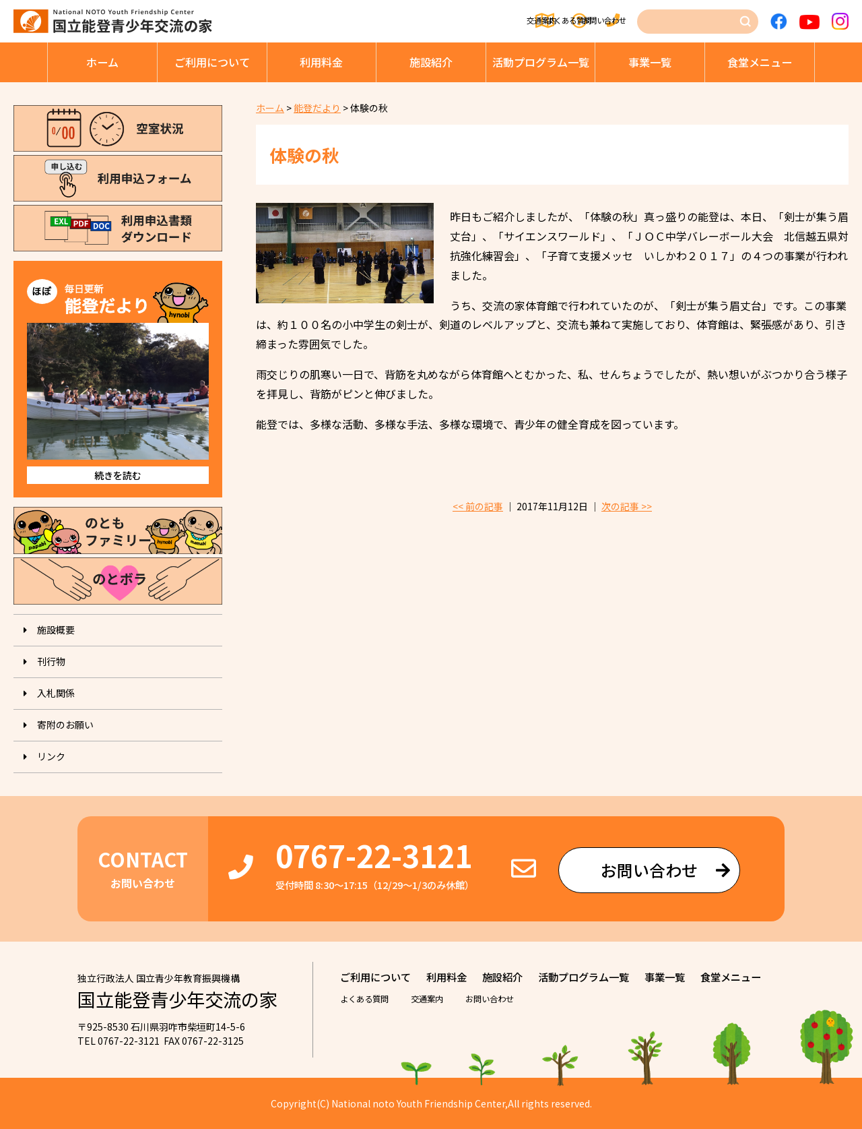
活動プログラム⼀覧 (540, 62)
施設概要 (56, 629)
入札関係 (56, 693)
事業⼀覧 (649, 62)
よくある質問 (507, 21)
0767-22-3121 (373, 855)
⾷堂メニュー (759, 62)
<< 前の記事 (478, 506)
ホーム (102, 62)
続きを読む (117, 475)
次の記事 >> (626, 506)
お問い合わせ (600, 21)
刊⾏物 (51, 661)
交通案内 (425, 21)
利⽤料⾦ (321, 62)
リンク (51, 756)
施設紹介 (431, 62)
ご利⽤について (212, 62)
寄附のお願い (65, 724)
